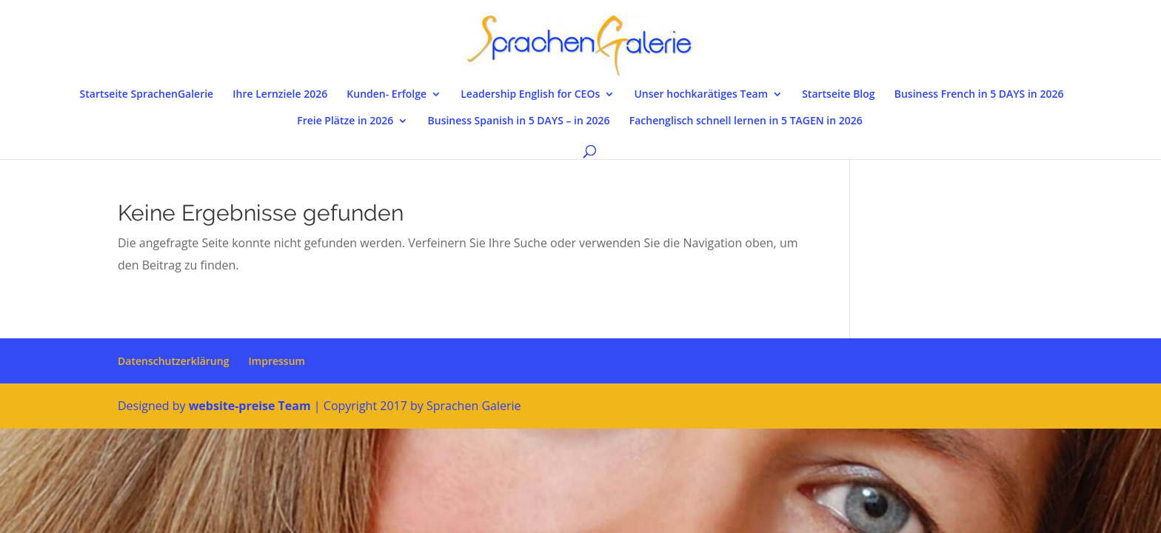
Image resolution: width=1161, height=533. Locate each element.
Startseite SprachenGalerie (147, 95)
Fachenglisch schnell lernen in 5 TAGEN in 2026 (746, 121)
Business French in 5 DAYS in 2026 (979, 95)
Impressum (277, 361)
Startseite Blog (838, 95)
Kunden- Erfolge (386, 95)
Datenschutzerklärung (173, 361)
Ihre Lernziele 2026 (279, 95)
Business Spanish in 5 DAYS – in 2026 (519, 121)
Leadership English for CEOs (530, 95)
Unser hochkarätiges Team (701, 95)
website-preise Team (250, 406)
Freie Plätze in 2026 (345, 121)
